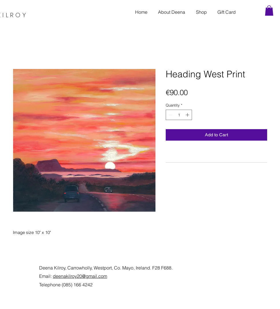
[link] (269, 10)
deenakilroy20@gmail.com (80, 276)
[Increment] (188, 115)
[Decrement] (170, 115)
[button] (201, 12)
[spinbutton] (179, 115)
